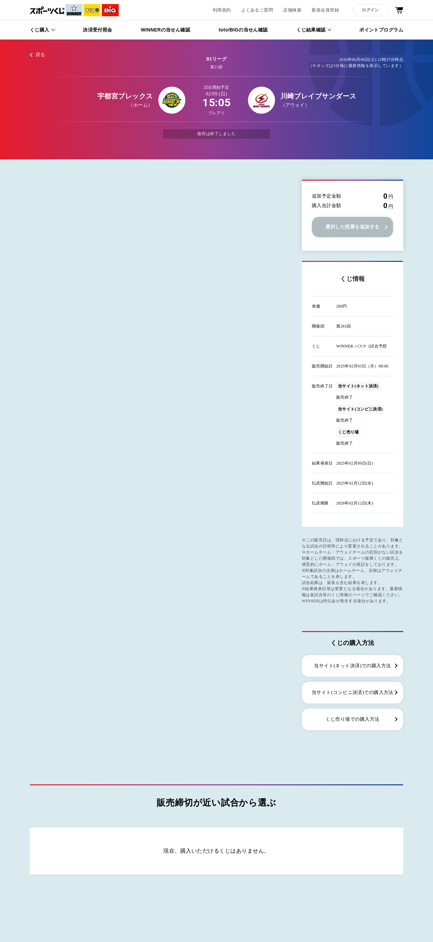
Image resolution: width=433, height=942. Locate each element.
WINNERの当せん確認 (165, 29)
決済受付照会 (97, 29)
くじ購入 (39, 29)
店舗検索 (292, 10)
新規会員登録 (325, 10)
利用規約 (222, 10)
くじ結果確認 (311, 29)
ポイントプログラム (381, 29)
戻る (40, 54)
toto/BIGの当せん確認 (243, 29)
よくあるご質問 (257, 10)
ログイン (370, 9)
